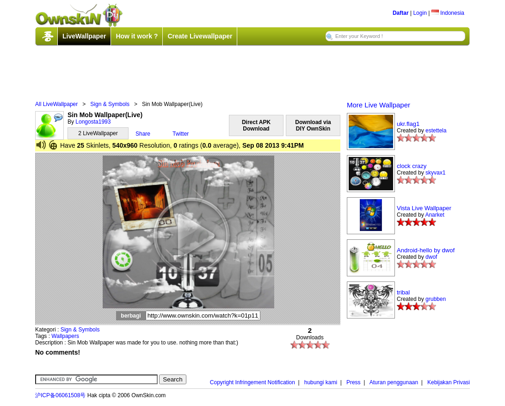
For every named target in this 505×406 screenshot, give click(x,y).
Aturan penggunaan (394, 382)
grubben (435, 299)
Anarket (434, 215)
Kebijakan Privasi (448, 382)
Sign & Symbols (109, 104)
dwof (431, 257)
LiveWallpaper (84, 36)
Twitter (180, 134)
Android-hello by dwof (426, 250)
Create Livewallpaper (199, 36)
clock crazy (411, 165)
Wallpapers (65, 336)
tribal (403, 292)
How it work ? (137, 36)
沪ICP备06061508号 (60, 395)
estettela (435, 130)
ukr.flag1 (408, 123)
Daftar (401, 13)
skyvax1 (435, 172)
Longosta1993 (93, 122)
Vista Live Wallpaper (424, 208)
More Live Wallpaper (378, 105)
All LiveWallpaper (56, 104)
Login (419, 13)
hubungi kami (320, 382)
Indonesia (447, 13)
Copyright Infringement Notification (252, 382)
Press (353, 382)
